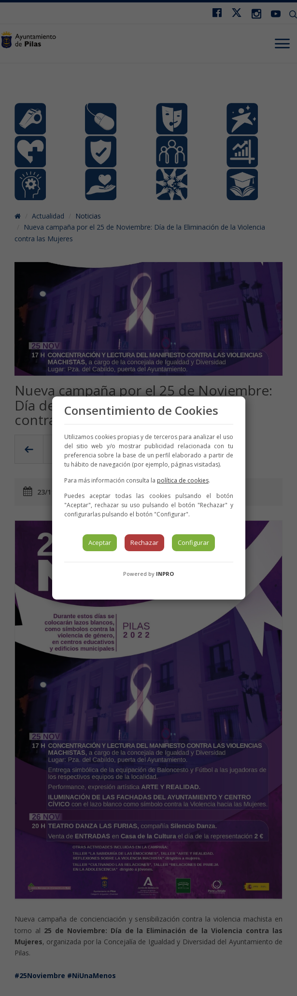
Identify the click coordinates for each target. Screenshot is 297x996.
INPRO (165, 573)
